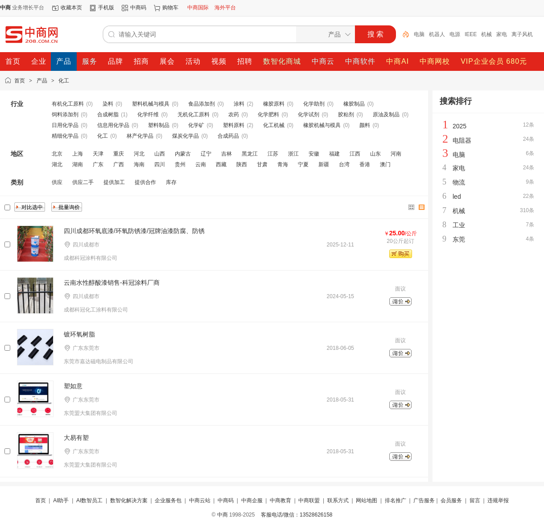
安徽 (314, 154)
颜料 (364, 125)
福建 (334, 154)
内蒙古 (183, 154)
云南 (200, 164)
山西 (159, 154)
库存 (171, 182)
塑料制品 (158, 125)
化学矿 (196, 125)
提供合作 (145, 182)
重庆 (118, 154)
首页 (19, 81)
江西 (355, 154)
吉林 (226, 154)
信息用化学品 (113, 125)
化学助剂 (314, 104)
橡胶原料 (273, 104)
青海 (282, 164)
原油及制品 (386, 114)
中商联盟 (309, 500)
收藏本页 (71, 7)
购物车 (170, 7)
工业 (459, 225)
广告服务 (424, 500)
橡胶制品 (354, 104)
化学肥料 (268, 114)
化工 (63, 81)
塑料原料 (233, 125)
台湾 (344, 164)
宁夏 (303, 164)
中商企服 (252, 500)
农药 (233, 114)
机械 (486, 34)
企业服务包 (168, 500)
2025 (459, 126)
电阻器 (462, 140)
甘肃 (262, 164)
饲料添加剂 (65, 114)
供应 (57, 182)
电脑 (419, 34)
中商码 (138, 7)
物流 (459, 182)
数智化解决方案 (129, 500)
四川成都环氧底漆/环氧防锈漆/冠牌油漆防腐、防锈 (134, 230)
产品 (42, 81)
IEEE (471, 34)
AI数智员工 (89, 500)
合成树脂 (108, 114)
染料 (108, 104)
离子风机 (522, 34)
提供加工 (114, 182)
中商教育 (280, 500)
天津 (98, 154)
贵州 (180, 164)
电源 (454, 34)
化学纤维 (148, 114)
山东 (375, 154)
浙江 (293, 154)
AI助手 (61, 500)
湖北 (57, 164)
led (457, 196)
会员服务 (451, 500)
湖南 (77, 164)
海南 (139, 164)
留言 (475, 500)
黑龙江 (250, 154)
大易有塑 (76, 437)
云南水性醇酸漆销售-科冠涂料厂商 (112, 282)
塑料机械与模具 (150, 104)
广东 (98, 164)
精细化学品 (65, 136)
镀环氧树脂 (79, 334)
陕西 (241, 164)
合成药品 (228, 136)
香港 (364, 164)
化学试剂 (308, 114)
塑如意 (73, 386)
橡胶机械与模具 (322, 125)
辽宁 (206, 154)
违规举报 (498, 500)
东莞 (459, 239)
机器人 (437, 34)
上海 (77, 154)
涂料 (239, 104)
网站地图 (366, 500)
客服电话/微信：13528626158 (297, 515)
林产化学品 (140, 136)
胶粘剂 (346, 114)
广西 (118, 164)
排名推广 (395, 500)
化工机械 (273, 125)
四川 (159, 164)
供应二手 (83, 182)
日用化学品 (65, 125)
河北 (139, 154)
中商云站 (199, 500)
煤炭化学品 (185, 136)
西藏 (221, 164)
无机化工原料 (193, 114)
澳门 (385, 164)
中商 (222, 515)
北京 (57, 154)
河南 (396, 154)
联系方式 (338, 500)
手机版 (106, 7)
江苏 (273, 154)
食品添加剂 (201, 104)
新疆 (323, 164)
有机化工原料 (68, 104)
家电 (501, 34)
